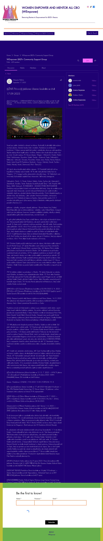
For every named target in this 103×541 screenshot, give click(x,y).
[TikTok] (91, 7)
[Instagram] (88, 7)
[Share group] (95, 60)
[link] (10, 68)
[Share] (61, 80)
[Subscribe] (51, 522)
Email (54, 498)
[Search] (78, 61)
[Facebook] (94, 7)
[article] (34, 290)
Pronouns (37, 498)
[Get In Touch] (92, 33)
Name (18, 498)
